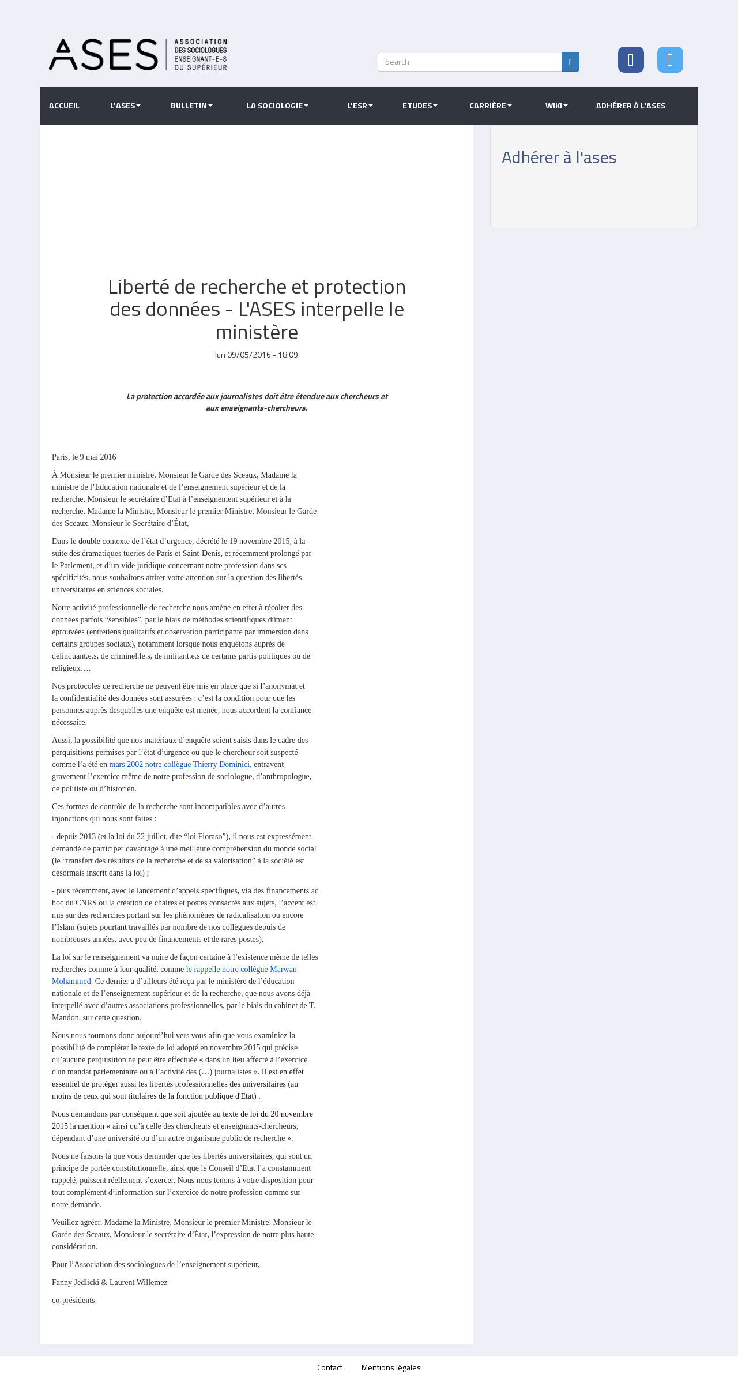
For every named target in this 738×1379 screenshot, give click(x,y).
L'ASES (125, 105)
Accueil (64, 105)
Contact (329, 1367)
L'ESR (360, 105)
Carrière (490, 105)
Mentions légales (391, 1367)
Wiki (556, 105)
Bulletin (192, 105)
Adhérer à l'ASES (630, 105)
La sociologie (277, 105)
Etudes (420, 105)
